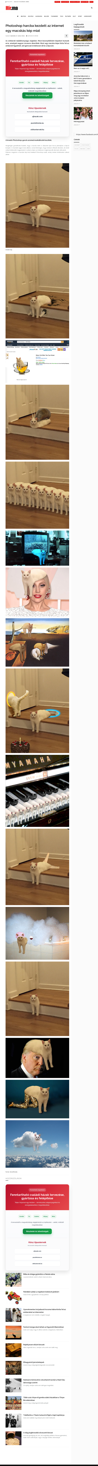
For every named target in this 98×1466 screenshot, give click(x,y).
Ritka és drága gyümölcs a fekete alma (39, 1274)
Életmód (68, 16)
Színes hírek (21, 36)
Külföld (30, 16)
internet (77, 145)
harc (88, 148)
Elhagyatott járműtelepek (33, 1362)
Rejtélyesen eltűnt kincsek (34, 1345)
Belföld (23, 16)
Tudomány (54, 16)
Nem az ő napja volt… (82, 68)
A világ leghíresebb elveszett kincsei (38, 1433)
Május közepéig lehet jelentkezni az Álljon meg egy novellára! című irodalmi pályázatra (82, 95)
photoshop (85, 145)
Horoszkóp (88, 16)
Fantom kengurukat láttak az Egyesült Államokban (43, 1327)
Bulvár (46, 16)
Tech (61, 16)
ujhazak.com (37, 116)
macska (82, 148)
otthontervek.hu (37, 130)
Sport (80, 16)
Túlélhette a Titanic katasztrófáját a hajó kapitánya (43, 1415)
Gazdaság (38, 16)
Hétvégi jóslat (79, 121)
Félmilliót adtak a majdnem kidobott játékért (41, 1292)
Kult (74, 16)
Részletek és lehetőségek (37, 95)
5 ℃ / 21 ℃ (8, 1)
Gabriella (12, 36)
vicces (76, 148)
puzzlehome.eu (37, 123)
